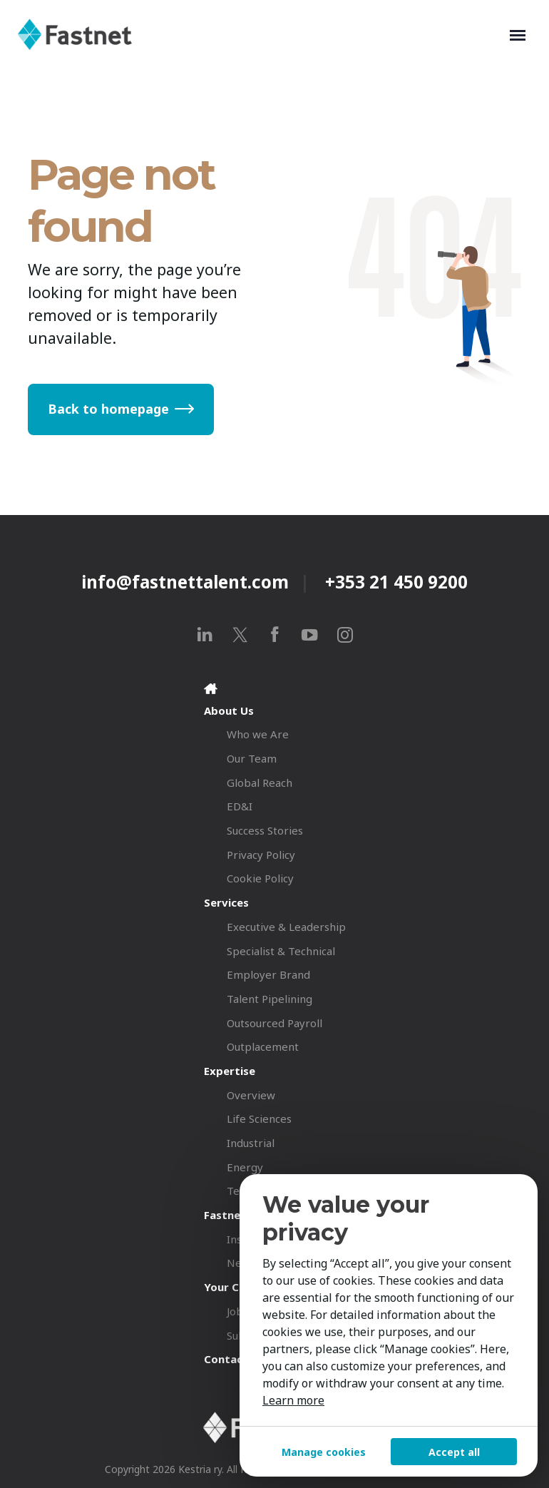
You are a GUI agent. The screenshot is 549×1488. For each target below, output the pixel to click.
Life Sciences (259, 1118)
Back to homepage (108, 408)
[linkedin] (205, 634)
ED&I (239, 806)
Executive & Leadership (286, 926)
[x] (240, 634)
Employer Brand (268, 974)
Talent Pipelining (269, 999)
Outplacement (263, 1046)
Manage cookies (324, 1452)
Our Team (252, 758)
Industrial (250, 1143)
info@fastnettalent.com (185, 581)
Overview (251, 1095)
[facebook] (275, 634)
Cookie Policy (260, 878)
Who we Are (258, 734)
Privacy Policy (261, 854)
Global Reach (259, 782)
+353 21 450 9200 (396, 581)
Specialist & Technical (281, 951)
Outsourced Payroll (274, 1023)
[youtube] (310, 634)
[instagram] (344, 634)
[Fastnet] (260, 34)
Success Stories (265, 830)
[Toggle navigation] (517, 34)
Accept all (454, 1452)
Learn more (293, 1400)
